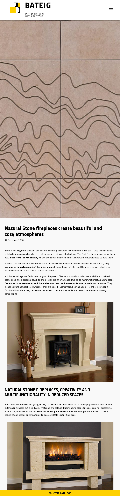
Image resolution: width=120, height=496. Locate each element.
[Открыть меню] (111, 10)
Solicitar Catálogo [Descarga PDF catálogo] (60, 493)
